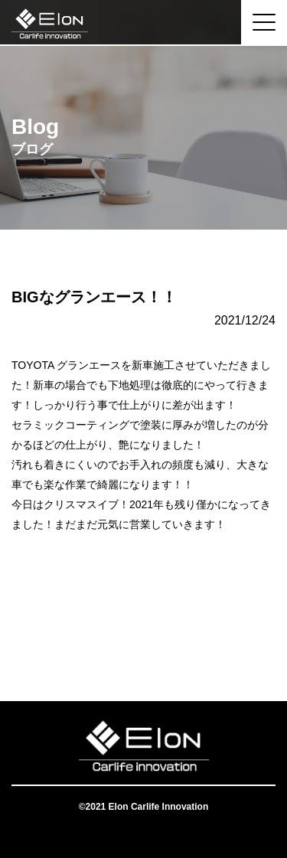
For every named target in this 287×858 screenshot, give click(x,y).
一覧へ (144, 639)
